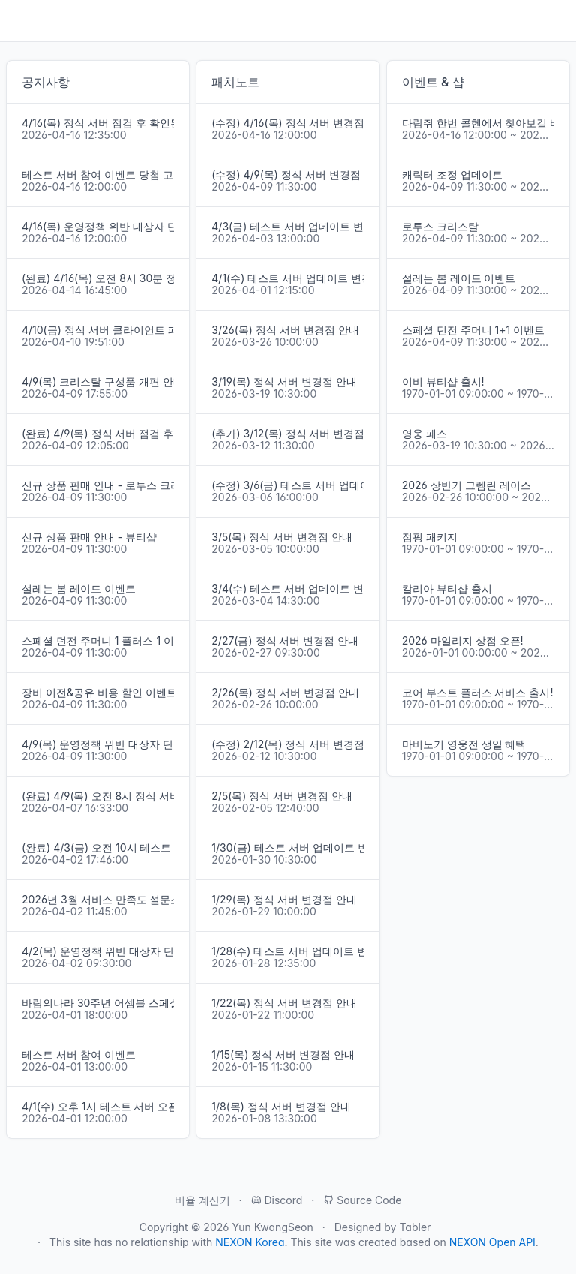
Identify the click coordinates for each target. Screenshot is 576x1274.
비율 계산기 (202, 1200)
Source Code (362, 1200)
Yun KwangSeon (272, 1227)
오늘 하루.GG (524, 21)
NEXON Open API (492, 1242)
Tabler (414, 1227)
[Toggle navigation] (18, 21)
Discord (277, 1200)
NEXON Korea (249, 1242)
